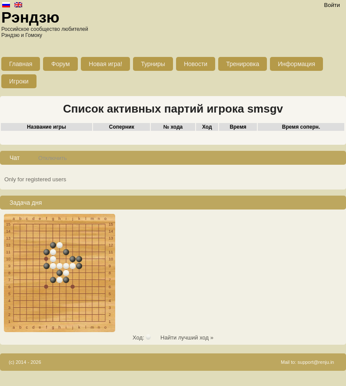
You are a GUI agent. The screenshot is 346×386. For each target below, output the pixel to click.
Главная (20, 63)
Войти (332, 5)
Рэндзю (30, 17)
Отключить (52, 158)
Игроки (19, 81)
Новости (195, 63)
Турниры (153, 63)
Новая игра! (105, 63)
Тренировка (242, 63)
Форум (60, 63)
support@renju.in (316, 362)
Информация (296, 63)
